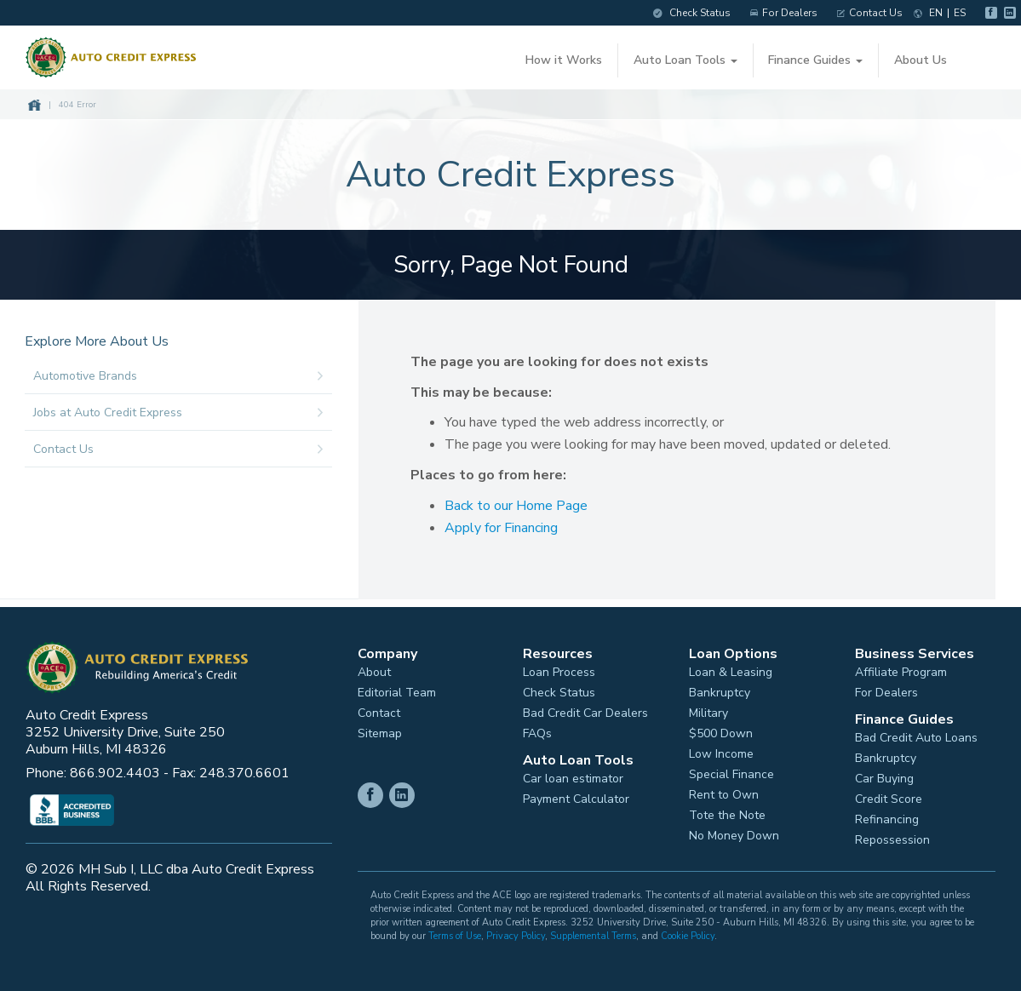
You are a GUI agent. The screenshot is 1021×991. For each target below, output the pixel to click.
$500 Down (721, 730)
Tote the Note (727, 812)
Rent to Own (724, 792)
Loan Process (559, 669)
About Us (918, 60)
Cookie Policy (687, 932)
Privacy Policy (515, 932)
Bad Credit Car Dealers (585, 710)
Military (708, 710)
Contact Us (862, 13)
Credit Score (888, 796)
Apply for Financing (508, 525)
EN (928, 13)
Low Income (721, 751)
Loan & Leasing (730, 669)
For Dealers (776, 13)
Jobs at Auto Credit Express (185, 410)
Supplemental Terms (593, 932)
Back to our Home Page (522, 503)
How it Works (563, 60)
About (374, 669)
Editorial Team (397, 689)
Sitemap (380, 730)
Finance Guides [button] (814, 60)
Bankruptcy (719, 689)
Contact (379, 710)
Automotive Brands (185, 374)
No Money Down (734, 832)
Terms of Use (454, 932)
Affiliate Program (901, 669)
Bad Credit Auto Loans (916, 735)
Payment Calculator (576, 796)
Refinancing (887, 816)
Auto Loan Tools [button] (685, 60)
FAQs (537, 730)
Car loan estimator (573, 775)
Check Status (684, 13)
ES (952, 13)
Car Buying (884, 775)
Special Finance (731, 771)
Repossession (892, 837)
